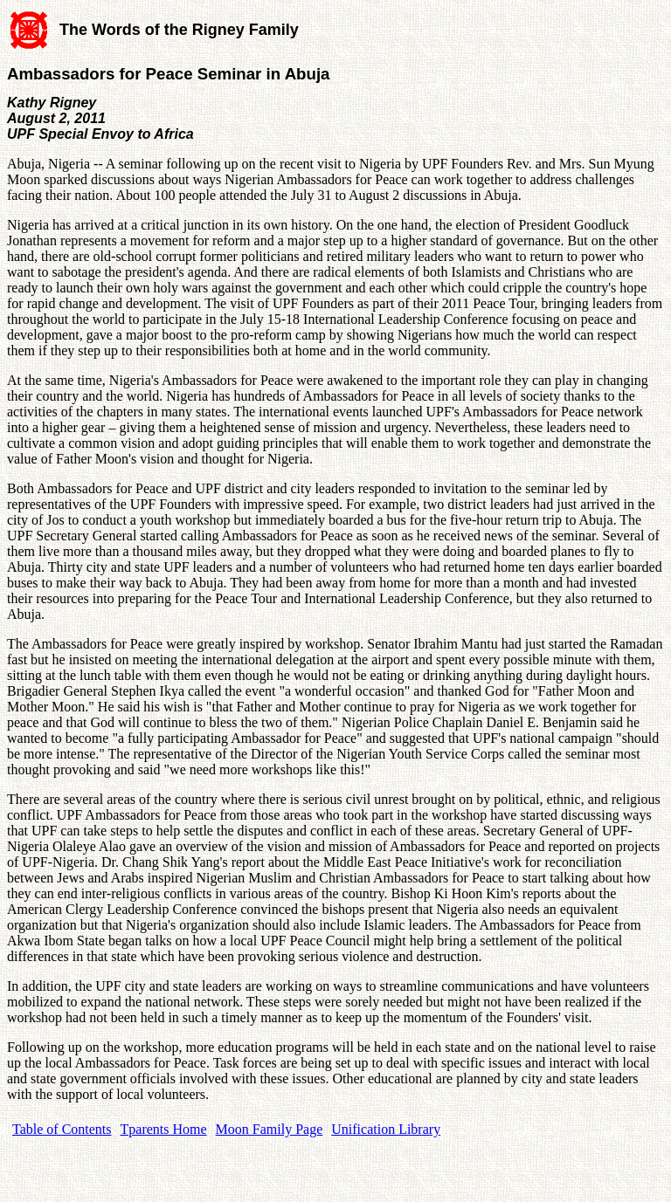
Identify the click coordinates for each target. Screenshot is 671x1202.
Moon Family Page (269, 1129)
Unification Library (385, 1129)
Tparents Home (164, 1129)
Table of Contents (62, 1129)
